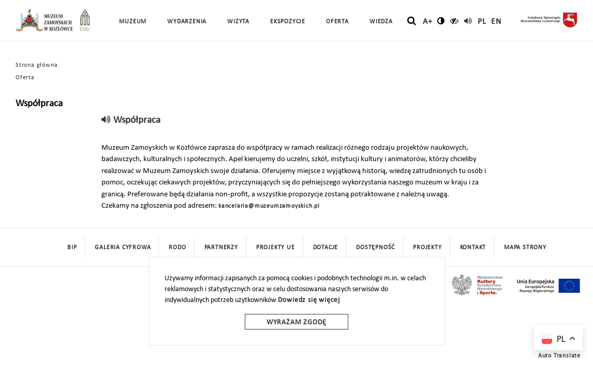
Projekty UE (275, 248)
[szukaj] (412, 21)
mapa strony (525, 248)
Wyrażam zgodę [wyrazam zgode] (296, 322)
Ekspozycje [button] (287, 22)
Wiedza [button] (381, 22)
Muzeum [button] (132, 22)
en (496, 22)
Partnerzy (221, 248)
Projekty (427, 248)
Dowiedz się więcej (309, 300)
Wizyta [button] (238, 22)
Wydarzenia (186, 22)
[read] (468, 20)
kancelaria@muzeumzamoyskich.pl (269, 206)
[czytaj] (454, 20)
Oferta (25, 78)
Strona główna (36, 65)
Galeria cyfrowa (123, 248)
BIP (72, 248)
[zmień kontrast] (441, 20)
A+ (428, 22)
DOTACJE (325, 248)
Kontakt (473, 248)
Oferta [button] (337, 22)
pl (482, 22)
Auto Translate (559, 356)
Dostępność (375, 248)
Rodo (177, 248)
